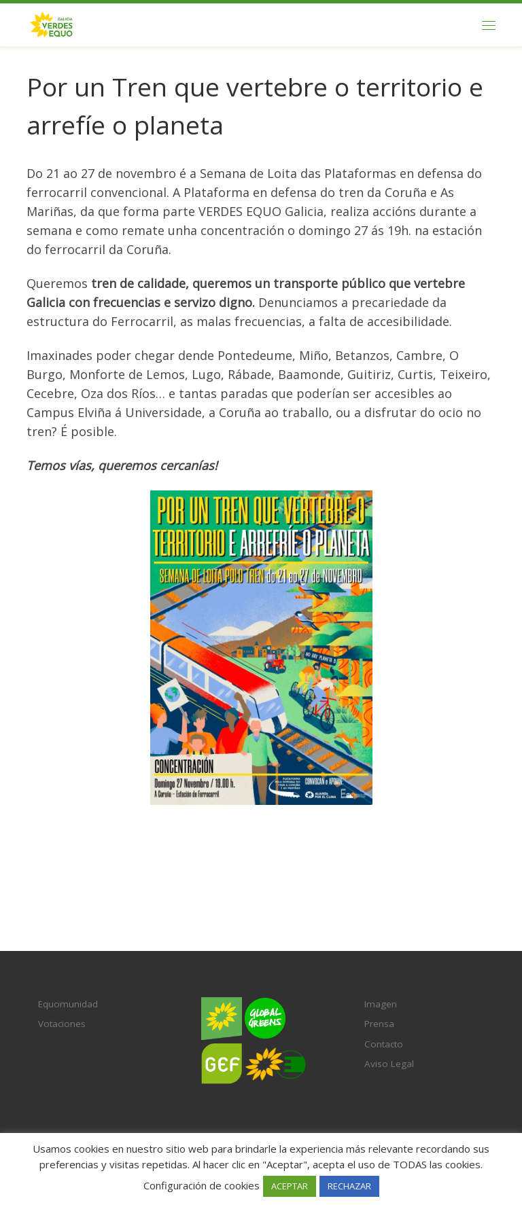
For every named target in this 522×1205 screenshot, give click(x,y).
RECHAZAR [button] (349, 1186)
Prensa (379, 1024)
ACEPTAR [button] (289, 1186)
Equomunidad (68, 1004)
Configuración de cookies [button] (201, 1185)
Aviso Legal (389, 1064)
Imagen (380, 1004)
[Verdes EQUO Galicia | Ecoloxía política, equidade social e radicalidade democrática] (51, 23)
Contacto (383, 1044)
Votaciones (62, 1024)
